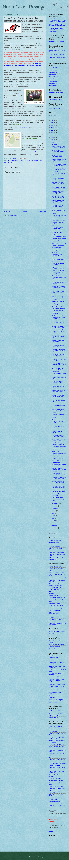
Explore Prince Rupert (54, 546)
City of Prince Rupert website (56, 572)
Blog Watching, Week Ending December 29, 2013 (58, 184)
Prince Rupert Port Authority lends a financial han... (59, 374)
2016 (52, 135)
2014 (52, 139)
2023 (52, 118)
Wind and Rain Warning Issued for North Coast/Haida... (58, 193)
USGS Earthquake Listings (56, 605)
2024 (52, 115)
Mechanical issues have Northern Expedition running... (58, 272)
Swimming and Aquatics (55, 765)
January (54, 528)
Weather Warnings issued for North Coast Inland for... (58, 201)
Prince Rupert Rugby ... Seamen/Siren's (55, 791)
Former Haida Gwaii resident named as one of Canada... (59, 470)
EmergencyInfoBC (53, 595)
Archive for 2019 (53, 79)
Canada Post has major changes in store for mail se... (59, 277)
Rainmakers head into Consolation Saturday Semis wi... (58, 345)
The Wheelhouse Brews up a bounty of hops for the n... (59, 173)
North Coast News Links (55, 540)
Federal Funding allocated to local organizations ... (58, 307)
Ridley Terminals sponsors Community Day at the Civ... (58, 222)
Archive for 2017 (53, 83)
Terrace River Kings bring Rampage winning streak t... (59, 288)
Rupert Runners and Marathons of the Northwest (57, 798)
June (53, 515)
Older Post (42, 212)
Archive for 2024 (53, 67)
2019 (52, 127)
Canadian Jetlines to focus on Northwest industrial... (59, 487)
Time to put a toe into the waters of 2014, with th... (59, 147)
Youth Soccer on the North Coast (57, 763)
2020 (52, 125)
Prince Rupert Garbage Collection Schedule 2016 (55, 584)
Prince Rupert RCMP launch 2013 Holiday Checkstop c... (58, 370)
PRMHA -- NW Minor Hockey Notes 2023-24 (56, 738)
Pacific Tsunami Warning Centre (57, 608)
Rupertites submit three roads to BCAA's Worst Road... (58, 416)
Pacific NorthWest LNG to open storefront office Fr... (59, 235)
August (54, 510)
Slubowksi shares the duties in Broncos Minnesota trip (59, 258)
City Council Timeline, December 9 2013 (57, 382)
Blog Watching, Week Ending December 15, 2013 (58, 331)
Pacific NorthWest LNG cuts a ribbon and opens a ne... (59, 217)
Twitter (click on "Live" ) (55, 108)
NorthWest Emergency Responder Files (55, 543)
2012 (52, 531)
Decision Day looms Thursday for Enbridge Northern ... (58, 263)
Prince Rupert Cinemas (55, 715)
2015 (52, 137)
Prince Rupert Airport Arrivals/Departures (54, 613)
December (55, 144)
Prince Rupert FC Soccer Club (57, 788)
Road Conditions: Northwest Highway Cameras (56, 569)
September (55, 508)
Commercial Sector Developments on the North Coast (56, 659)
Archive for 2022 (53, 72)
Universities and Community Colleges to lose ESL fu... (59, 378)
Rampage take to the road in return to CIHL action (58, 188)
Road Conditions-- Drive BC (56, 566)
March (54, 523)
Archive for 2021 (53, 74)
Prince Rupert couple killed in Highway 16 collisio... (59, 165)
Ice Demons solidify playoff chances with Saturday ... (59, 168)
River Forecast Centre (54, 610)
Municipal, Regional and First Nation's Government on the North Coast (56, 681)
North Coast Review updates (56, 41)
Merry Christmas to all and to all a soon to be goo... (58, 197)
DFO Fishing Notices (54, 589)
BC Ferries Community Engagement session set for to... (59, 453)
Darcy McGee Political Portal (56, 649)
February (54, 525)
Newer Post (7, 212)
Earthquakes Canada (54, 603)
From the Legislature (54, 646)
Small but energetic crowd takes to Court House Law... (58, 212)
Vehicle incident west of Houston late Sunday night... (58, 178)
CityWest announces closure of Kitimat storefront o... (57, 254)
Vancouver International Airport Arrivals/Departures (57, 620)
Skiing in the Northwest (55, 778)
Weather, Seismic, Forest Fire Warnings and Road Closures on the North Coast (57, 701)
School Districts (53, 633)
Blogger (42, 857)
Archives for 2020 (53, 76)
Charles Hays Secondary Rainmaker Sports (55, 727)
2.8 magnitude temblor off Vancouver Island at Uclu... (58, 392)
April (53, 520)
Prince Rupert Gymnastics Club (57, 753)
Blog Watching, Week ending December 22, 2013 (58, 207)
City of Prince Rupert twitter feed (57, 578)
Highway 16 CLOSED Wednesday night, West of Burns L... (58, 386)
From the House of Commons (56, 644)
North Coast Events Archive (56, 92)
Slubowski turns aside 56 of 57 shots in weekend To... (59, 478)
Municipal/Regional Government (57, 631)
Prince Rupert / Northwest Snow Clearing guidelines (57, 58)
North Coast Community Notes (57, 684)
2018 (52, 130)
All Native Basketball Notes (56, 780)
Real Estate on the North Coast (57, 690)
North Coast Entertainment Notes (57, 711)
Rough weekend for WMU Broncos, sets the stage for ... (58, 402)
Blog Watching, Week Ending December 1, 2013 (58, 499)
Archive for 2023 (53, 70)
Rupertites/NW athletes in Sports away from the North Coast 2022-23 (57, 805)
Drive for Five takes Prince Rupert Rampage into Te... (59, 356)
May (53, 518)
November (55, 503)
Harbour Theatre (53, 717)
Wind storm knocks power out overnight (58, 341)
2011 (52, 533)
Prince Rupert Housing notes (56, 552)
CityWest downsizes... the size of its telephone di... (59, 474)
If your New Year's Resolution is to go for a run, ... (58, 152)
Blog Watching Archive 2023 (56, 99)
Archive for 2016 (53, 85)
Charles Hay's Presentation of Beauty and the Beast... (59, 448)
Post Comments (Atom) (16, 215)
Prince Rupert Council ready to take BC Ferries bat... (59, 365)
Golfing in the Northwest (55, 801)
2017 (52, 132)
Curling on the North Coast (56, 786)
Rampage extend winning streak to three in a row (58, 490)
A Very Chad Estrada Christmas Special (57, 231)
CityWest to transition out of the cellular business (59, 360)
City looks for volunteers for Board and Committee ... (59, 457)
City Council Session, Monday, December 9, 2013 (58, 421)
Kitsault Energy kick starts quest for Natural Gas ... (58, 156)
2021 (52, 122)
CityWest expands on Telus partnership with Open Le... (59, 240)
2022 (52, 120)
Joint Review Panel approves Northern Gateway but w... (57, 227)
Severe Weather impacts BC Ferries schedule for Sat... (58, 336)
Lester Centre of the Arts (55, 713)
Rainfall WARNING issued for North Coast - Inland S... (58, 351)
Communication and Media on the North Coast (56, 663)
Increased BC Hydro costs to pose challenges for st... (58, 482)
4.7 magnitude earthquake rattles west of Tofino (58, 327)
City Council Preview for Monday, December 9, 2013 (58, 426)
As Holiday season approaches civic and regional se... (58, 249)
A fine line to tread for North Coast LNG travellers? (59, 244)
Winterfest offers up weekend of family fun (58, 443)
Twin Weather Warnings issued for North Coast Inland (58, 411)
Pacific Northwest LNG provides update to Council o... (58, 312)
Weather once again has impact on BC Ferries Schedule (58, 303)
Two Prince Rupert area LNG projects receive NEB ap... (58, 298)
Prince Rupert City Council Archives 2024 (56, 558)
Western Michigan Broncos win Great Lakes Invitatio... (59, 160)
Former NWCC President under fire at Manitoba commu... (58, 282)
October (54, 506)
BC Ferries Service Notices (56, 587)
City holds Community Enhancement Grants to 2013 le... (58, 317)
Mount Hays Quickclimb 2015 (56, 744)
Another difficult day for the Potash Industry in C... (59, 465)
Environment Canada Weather (57, 597)
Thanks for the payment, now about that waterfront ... (59, 322)
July (53, 513)
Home (25, 212)
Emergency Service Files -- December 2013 (59, 439)
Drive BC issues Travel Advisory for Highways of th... (59, 293)
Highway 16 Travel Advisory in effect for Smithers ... (59, 267)
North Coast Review (23, 6)
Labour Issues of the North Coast (57, 677)
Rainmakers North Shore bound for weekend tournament (58, 397)
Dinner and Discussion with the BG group (59, 461)
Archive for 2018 (53, 81)
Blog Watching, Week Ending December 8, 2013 (58, 431)
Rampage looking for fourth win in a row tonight (59, 436)
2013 (52, 142)
